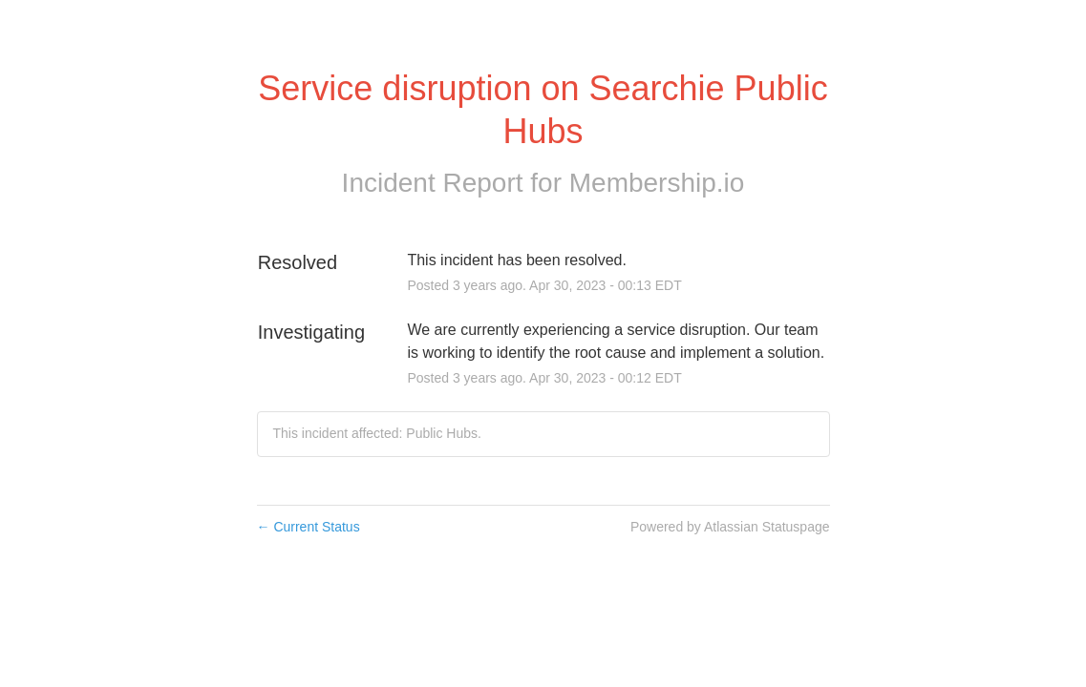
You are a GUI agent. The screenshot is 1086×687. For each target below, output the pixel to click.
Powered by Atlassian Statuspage (730, 526)
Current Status (308, 526)
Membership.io (657, 183)
